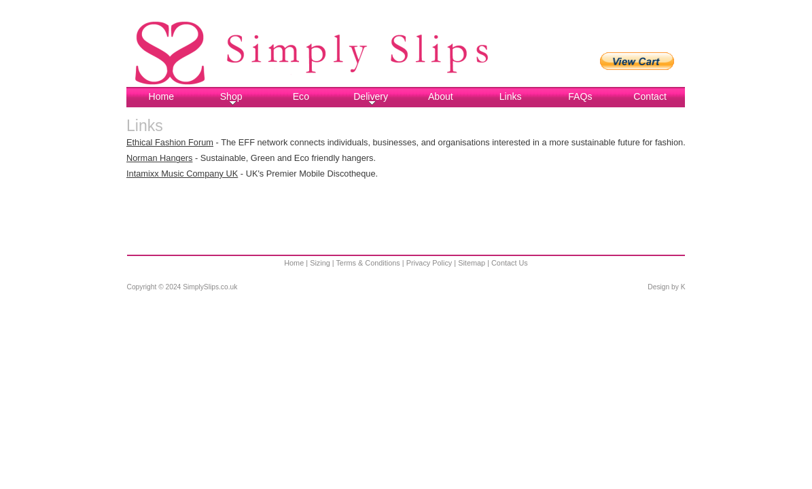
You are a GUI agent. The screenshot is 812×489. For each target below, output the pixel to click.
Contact (650, 96)
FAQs (580, 96)
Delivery (370, 98)
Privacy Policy (429, 263)
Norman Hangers (159, 158)
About (440, 96)
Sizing (320, 263)
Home (162, 96)
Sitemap (471, 263)
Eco (301, 96)
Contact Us (509, 263)
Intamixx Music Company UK (182, 173)
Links (510, 96)
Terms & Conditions (368, 263)
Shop (231, 98)
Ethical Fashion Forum (169, 142)
